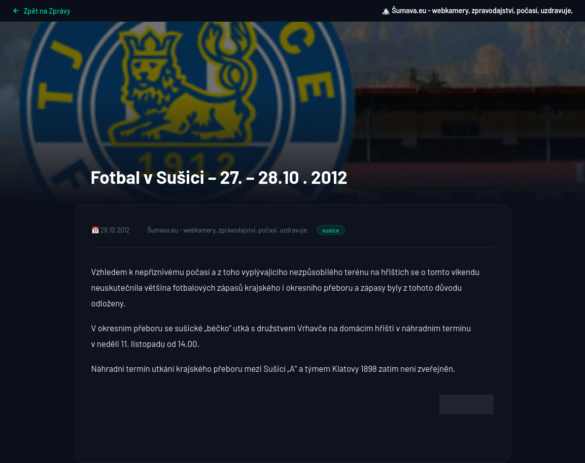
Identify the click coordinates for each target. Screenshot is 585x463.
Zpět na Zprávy (41, 11)
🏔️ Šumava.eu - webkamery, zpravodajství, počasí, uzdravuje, (477, 10)
